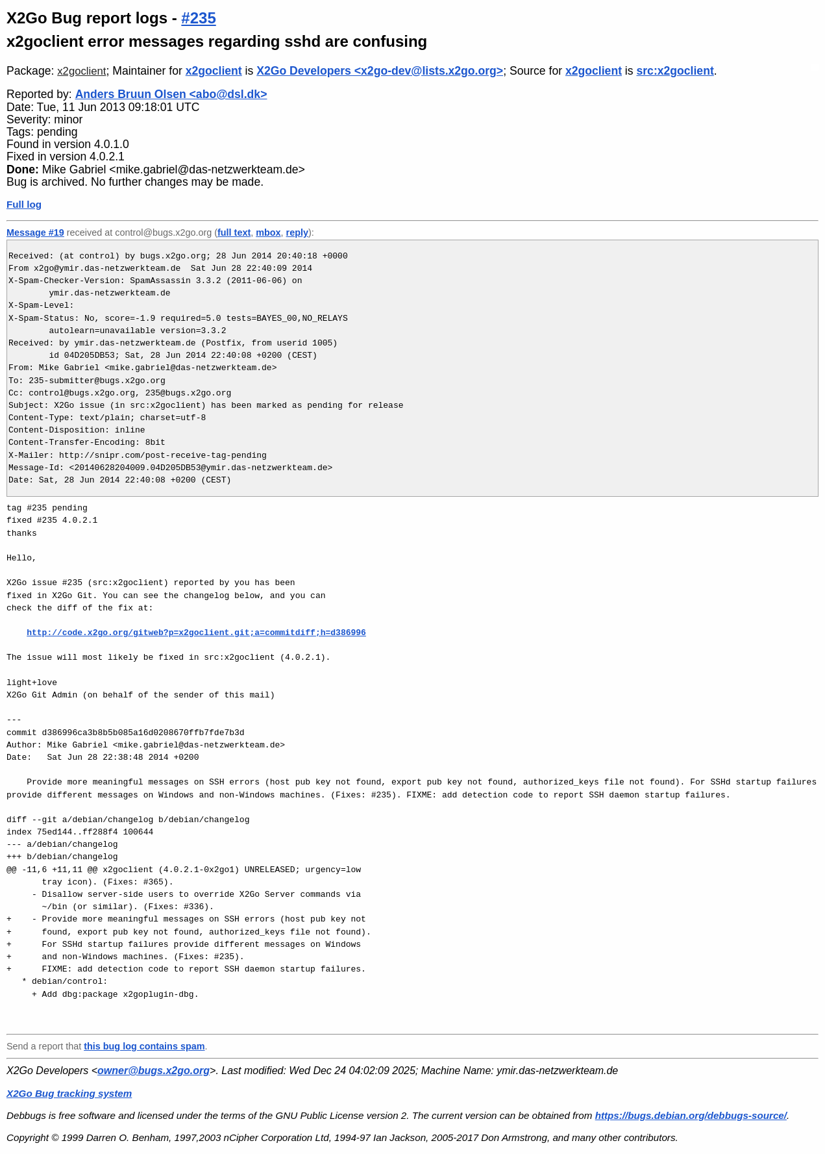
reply (297, 232)
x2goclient (81, 71)
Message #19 (35, 232)
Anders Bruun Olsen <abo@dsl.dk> (171, 94)
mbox (268, 232)
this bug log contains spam (144, 1046)
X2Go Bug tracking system (69, 1093)
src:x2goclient (674, 70)
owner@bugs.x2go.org (153, 1070)
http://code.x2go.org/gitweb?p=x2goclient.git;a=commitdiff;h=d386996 (196, 632)
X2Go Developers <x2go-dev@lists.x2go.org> (379, 70)
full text (234, 232)
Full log (24, 204)
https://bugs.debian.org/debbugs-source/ (691, 1115)
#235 (198, 18)
